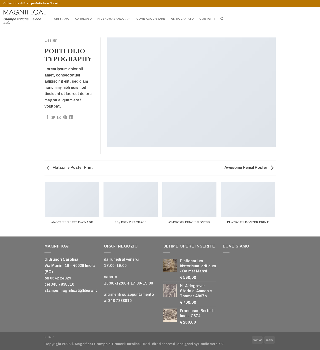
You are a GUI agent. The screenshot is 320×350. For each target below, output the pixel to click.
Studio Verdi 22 (211, 344)
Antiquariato (182, 18)
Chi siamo (61, 18)
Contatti (207, 18)
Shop (49, 337)
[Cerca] (222, 19)
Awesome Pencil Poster (249, 168)
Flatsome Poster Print (70, 168)
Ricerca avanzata (113, 19)
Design (50, 40)
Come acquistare (150, 18)
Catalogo (83, 18)
